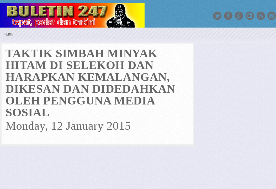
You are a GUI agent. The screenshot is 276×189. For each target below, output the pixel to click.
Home (8, 34)
